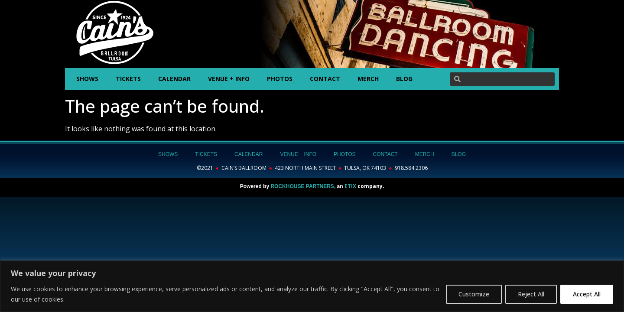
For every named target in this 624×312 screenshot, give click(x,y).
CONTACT (325, 79)
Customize (473, 294)
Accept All (587, 294)
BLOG (404, 79)
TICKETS (128, 79)
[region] (312, 286)
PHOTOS (279, 79)
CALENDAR (174, 79)
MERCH (368, 79)
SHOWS (87, 79)
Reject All (531, 294)
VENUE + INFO (229, 79)
